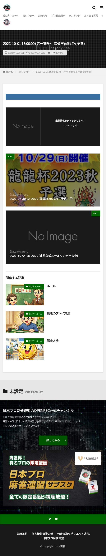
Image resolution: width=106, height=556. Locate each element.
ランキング (74, 15)
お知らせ (42, 15)
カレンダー (28, 15)
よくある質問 (91, 15)
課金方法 (52, 340)
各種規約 (22, 533)
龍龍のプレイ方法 (58, 313)
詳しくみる (53, 440)
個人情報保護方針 (42, 533)
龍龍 (62, 546)
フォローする (70, 125)
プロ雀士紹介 (58, 15)
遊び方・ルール (11, 15)
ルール (51, 286)
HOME (9, 71)
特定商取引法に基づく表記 (73, 533)
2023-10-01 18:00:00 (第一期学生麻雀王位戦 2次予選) (64, 71)
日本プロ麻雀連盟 (53, 538)
